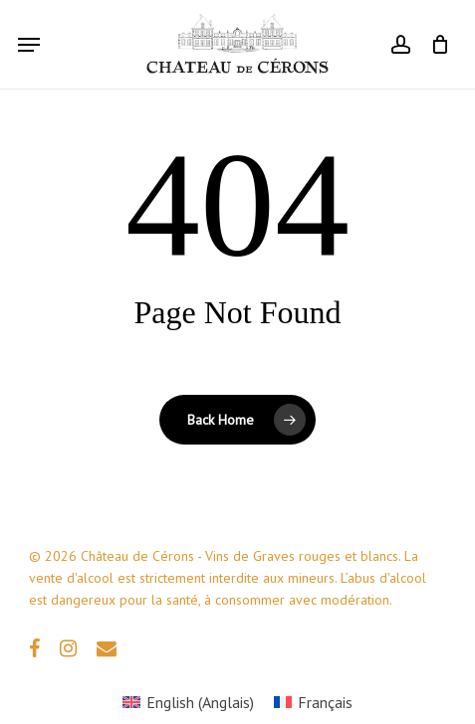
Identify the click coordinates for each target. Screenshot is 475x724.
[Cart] (434, 44)
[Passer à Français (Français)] (313, 701)
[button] (29, 45)
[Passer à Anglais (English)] (188, 701)
